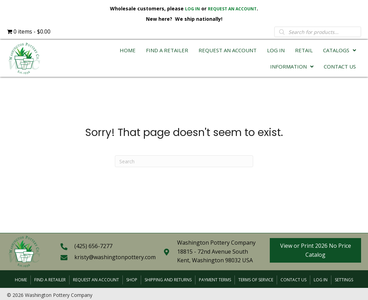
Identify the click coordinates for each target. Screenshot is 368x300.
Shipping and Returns (168, 280)
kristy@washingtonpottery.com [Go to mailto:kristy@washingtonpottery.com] (115, 257)
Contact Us (293, 280)
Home (21, 280)
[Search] (184, 161)
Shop (131, 280)
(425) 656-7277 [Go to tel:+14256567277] (93, 246)
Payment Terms (215, 280)
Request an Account (96, 280)
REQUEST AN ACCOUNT (232, 9)
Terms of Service (255, 280)
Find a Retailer (50, 280)
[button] (315, 250)
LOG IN (192, 9)
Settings (344, 280)
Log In (321, 280)
